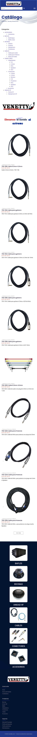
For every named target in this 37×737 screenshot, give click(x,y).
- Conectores (11, 71)
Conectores (5, 709)
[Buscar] (11, 8)
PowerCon (13, 81)
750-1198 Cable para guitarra (11, 341)
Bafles (3, 706)
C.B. (12, 79)
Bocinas (4, 702)
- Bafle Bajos (11, 38)
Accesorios (11, 88)
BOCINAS (7, 41)
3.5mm (13, 73)
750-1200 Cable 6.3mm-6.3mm (12, 385)
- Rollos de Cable (12, 56)
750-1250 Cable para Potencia (12, 520)
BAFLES (7, 36)
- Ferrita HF (11, 92)
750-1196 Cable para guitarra (11, 298)
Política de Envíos (6, 726)
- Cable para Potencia (13, 55)
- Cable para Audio (13, 53)
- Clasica (10, 43)
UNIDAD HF (8, 90)
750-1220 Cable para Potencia (12, 431)
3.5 (12, 62)
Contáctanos (5, 693)
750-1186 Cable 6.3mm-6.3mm (12, 166)
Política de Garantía (7, 724)
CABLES (7, 51)
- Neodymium (11, 47)
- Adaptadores (11, 60)
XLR (12, 69)
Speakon (13, 68)
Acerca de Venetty (6, 691)
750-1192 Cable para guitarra (11, 210)
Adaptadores (5, 708)
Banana (13, 77)
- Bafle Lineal (11, 40)
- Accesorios (11, 34)
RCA (12, 66)
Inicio (3, 689)
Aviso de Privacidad (7, 722)
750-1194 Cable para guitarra (11, 254)
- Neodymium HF (12, 94)
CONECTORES (8, 58)
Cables (4, 711)
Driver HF (4, 704)
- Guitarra (10, 45)
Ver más (18, 533)
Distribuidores (5, 728)
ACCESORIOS (8, 32)
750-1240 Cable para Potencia (12, 475)
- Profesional (11, 49)
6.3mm (13, 64)
